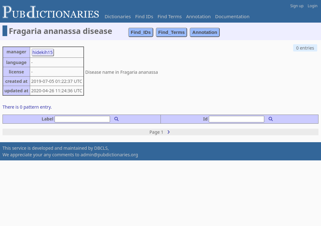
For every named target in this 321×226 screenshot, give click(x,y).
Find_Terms (171, 32)
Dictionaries (118, 16)
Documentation (232, 16)
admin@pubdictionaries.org (109, 155)
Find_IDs (141, 32)
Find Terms (170, 16)
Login (313, 5)
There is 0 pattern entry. (27, 107)
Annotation (198, 16)
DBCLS (101, 148)
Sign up (296, 5)
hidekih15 (43, 52)
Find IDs (144, 16)
